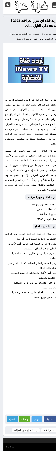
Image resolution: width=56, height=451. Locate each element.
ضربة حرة (43, 34)
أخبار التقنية (23, 34)
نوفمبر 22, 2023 (20, 39)
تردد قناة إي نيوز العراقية (22, 430)
